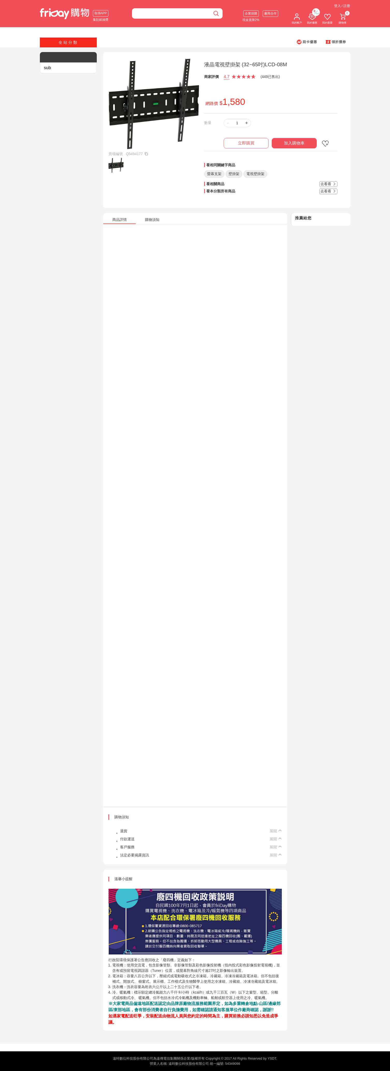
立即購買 (246, 143)
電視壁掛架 (255, 174)
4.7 (227, 77)
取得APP (100, 13)
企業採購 (251, 13)
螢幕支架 (214, 174)
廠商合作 (270, 13)
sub (47, 67)
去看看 (328, 184)
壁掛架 (234, 174)
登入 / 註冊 (342, 6)
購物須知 (121, 817)
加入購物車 (294, 143)
